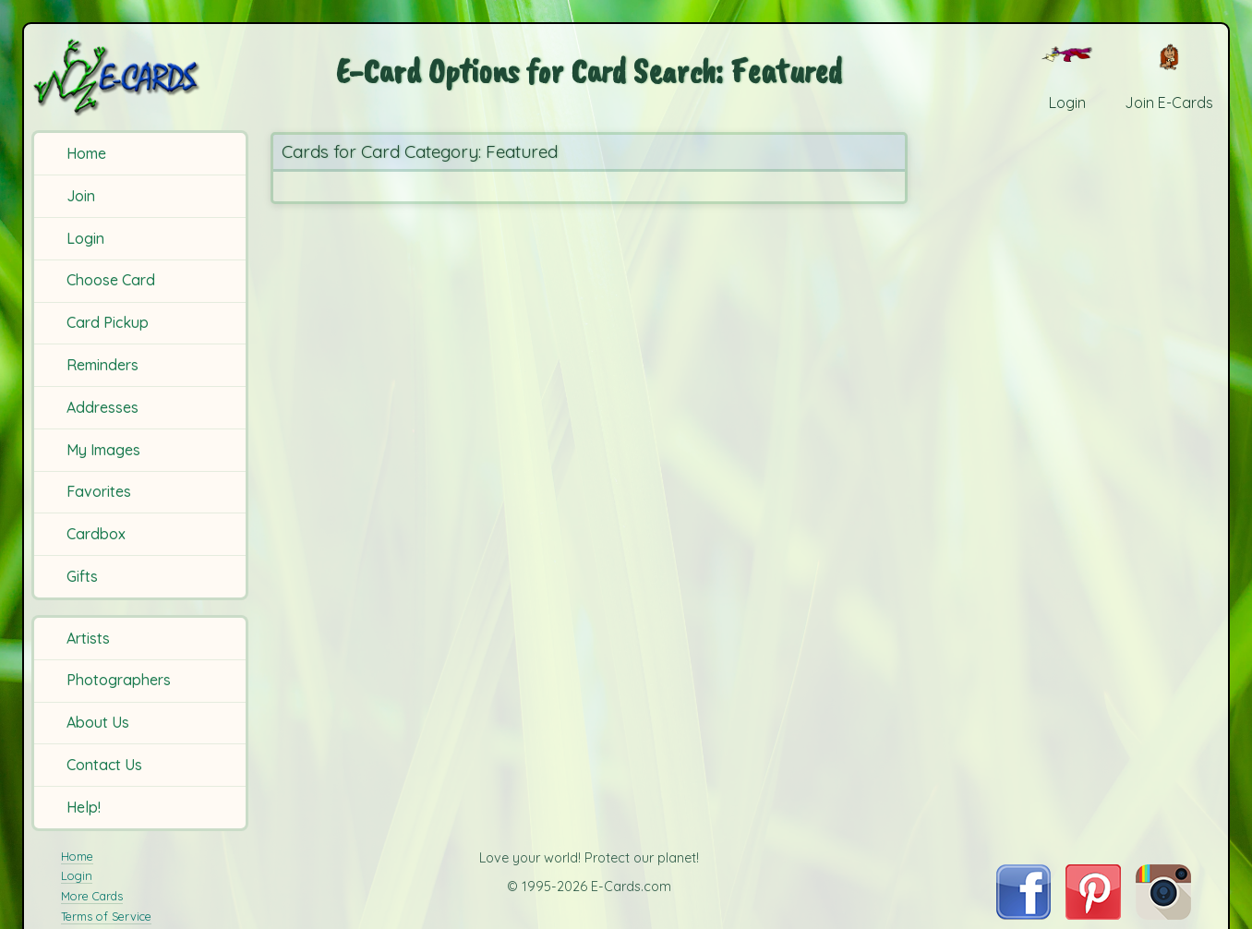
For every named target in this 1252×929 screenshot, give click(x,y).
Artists (88, 638)
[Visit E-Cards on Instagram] (1163, 914)
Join (80, 196)
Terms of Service (106, 916)
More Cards (92, 895)
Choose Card (110, 280)
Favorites (98, 491)
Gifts (82, 576)
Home (86, 153)
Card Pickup (107, 322)
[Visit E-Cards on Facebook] (1023, 914)
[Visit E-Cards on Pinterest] (1093, 914)
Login (85, 238)
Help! (83, 807)
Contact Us (104, 764)
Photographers (118, 679)
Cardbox (96, 534)
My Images (103, 449)
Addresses (102, 407)
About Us (97, 722)
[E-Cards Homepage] (142, 77)
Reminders (102, 365)
